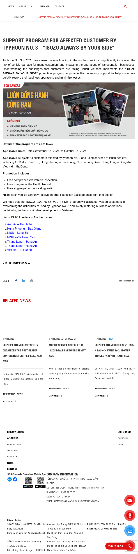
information (9, 393)
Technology (13, 450)
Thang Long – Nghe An (22, 245)
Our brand (124, 432)
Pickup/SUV (123, 438)
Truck (120, 444)
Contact (59, 6)
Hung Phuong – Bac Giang (24, 228)
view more (9, 401)
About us (13, 438)
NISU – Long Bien (18, 232)
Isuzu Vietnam (15, 432)
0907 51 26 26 (68, 492)
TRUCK (110, 339)
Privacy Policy (14, 520)
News (11, 6)
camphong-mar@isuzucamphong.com (76, 501)
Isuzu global (13, 456)
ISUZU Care (43, 6)
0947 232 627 (63, 496)
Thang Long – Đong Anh (22, 241)
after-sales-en (68, 339)
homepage (19, 17)
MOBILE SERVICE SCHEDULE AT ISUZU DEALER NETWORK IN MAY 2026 (67, 350)
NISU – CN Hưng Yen (21, 237)
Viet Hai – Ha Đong (19, 249)
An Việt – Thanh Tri (19, 224)
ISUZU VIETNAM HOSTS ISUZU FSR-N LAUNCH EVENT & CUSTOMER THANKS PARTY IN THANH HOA (114, 350)
